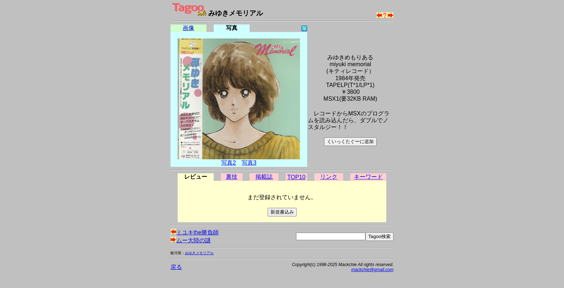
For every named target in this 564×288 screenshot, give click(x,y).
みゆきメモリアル (199, 253)
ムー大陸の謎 (190, 240)
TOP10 (296, 177)
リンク (328, 177)
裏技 (231, 177)
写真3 (249, 163)
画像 (188, 28)
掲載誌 (264, 177)
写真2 (228, 163)
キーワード (368, 177)
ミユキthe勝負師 (194, 232)
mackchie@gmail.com (372, 269)
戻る (176, 267)
